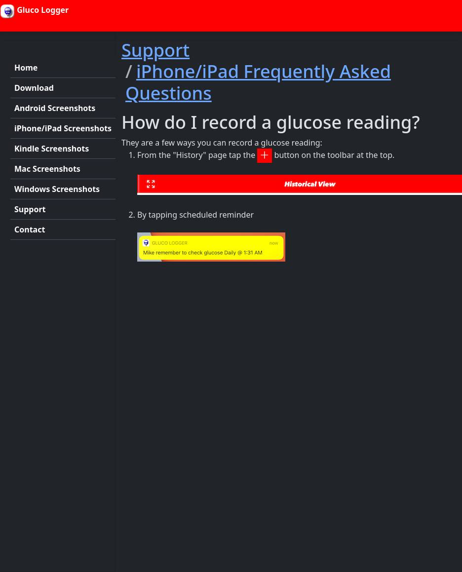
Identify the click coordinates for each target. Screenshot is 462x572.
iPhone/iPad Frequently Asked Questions (258, 82)
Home (26, 67)
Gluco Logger (34, 11)
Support (30, 209)
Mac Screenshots (47, 168)
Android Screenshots (54, 108)
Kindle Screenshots (51, 148)
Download (34, 87)
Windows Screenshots (57, 189)
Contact (29, 229)
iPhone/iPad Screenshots (63, 128)
